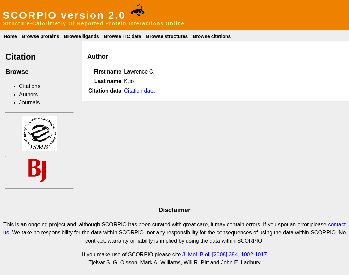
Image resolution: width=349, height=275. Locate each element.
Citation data (139, 91)
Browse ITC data (122, 36)
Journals (29, 103)
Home (10, 36)
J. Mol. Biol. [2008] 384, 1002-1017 (224, 254)
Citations (29, 86)
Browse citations (212, 36)
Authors (28, 94)
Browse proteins (40, 36)
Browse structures (167, 36)
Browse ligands (81, 36)
